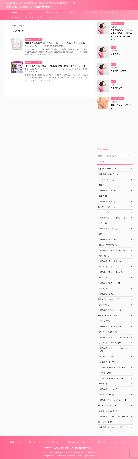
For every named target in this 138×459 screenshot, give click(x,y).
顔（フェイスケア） (92, 12)
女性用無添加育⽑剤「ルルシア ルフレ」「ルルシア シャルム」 (56, 43)
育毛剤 (61, 46)
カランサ (41, 69)
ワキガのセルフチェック (121, 71)
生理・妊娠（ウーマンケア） (34, 18)
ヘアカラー (65, 69)
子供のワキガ (116, 54)
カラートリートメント (53, 69)
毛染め (79, 69)
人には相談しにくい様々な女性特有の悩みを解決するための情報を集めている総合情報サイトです (69, 452)
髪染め (35, 72)
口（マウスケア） (14, 17)
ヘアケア (41, 46)
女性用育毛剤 (49, 46)
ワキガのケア (116, 88)
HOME (14, 12)
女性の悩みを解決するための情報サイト (30, 6)
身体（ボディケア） (53, 12)
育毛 (56, 46)
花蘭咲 (29, 72)
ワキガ (72, 12)
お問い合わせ (53, 17)
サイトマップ (34, 12)
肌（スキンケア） (111, 12)
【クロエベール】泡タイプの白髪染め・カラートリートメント (55, 66)
